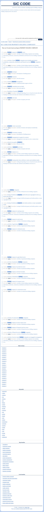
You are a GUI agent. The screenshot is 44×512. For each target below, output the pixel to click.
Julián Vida (27, 507)
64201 (9, 225)
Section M (4, 370)
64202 (9, 263)
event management (7, 452)
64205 (9, 191)
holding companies (7, 450)
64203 (9, 291)
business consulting (7, 471)
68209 (9, 93)
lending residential (6, 484)
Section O (4, 374)
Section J (4, 365)
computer (4, 423)
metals (3, 427)
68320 (9, 139)
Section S (4, 382)
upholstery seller (6, 491)
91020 (9, 144)
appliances (4, 437)
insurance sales (6, 490)
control (3, 404)
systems (4, 395)
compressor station (7, 480)
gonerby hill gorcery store (8, 501)
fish (3, 400)
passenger (4, 391)
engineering (4, 421)
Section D (4, 353)
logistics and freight (7, 486)
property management (7, 459)
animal (3, 414)
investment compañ (7, 446)
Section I (4, 363)
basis (3, 429)
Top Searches (22, 442)
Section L (4, 368)
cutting (3, 393)
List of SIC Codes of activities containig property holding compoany (27, 7)
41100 (9, 73)
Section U (4, 386)
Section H (4, 361)
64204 (9, 221)
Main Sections (21, 345)
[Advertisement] (21, 24)
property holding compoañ (8, 476)
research (4, 410)
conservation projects (7, 499)
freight (3, 416)
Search (10, 41)
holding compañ (6, 467)
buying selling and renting (8, 503)
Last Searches (22, 474)
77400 (9, 198)
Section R (4, 380)
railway (3, 420)
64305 (9, 99)
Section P (4, 376)
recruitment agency (7, 454)
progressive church (7, 497)
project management (7, 457)
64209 (9, 53)
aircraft (3, 408)
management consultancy (8, 461)
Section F (4, 357)
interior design (6, 465)
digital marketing (6, 448)
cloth (3, 431)
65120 (9, 78)
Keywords (21, 389)
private (3, 433)
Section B (4, 349)
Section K (4, 367)
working (3, 399)
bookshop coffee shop (7, 495)
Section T (4, 384)
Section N (4, 372)
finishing (4, 406)
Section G (4, 359)
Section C (4, 351)
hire (3, 397)
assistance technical (7, 493)
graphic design (6, 463)
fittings (3, 402)
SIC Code (21, 4)
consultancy (5, 444)
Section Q (4, 378)
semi (3, 418)
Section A (4, 347)
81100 (9, 83)
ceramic (4, 425)
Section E (4, 355)
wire (3, 412)
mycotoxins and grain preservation (10, 478)
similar (3, 435)
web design (5, 456)
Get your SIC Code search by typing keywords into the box (29, 38)
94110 (9, 127)
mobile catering (6, 488)
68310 (9, 88)
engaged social (6, 482)
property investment (7, 469)
